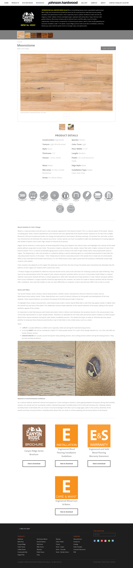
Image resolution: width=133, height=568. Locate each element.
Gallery (84, 3)
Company (76, 536)
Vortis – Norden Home (62, 552)
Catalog (75, 544)
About (103, 3)
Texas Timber (60, 542)
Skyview (58, 539)
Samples (94, 3)
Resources (40, 3)
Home (6, 3)
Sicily (38, 555)
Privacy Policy (97, 562)
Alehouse (20, 539)
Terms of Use (105, 562)
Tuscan (58, 544)
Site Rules (112, 562)
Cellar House (21, 547)
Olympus (39, 549)
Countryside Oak (22, 552)
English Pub (21, 555)
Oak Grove (40, 544)
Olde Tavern (40, 547)
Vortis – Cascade (60, 549)
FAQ (74, 552)
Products (15, 3)
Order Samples (77, 547)
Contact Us (76, 542)
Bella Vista (21, 542)
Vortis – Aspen (60, 547)
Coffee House (22, 549)
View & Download (34, 464)
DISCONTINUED (27, 3)
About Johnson (77, 539)
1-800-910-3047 (24, 529)
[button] (65, 116)
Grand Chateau (41, 542)
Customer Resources (79, 549)
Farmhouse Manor (42, 539)
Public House (40, 552)
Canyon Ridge (22, 544)
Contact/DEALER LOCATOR (119, 3)
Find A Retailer (108, 48)
